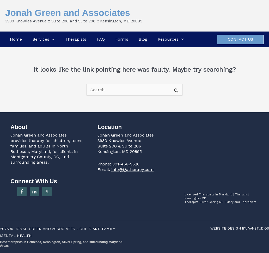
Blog (143, 39)
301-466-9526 (125, 164)
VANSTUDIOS (258, 228)
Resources (171, 39)
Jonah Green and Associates (67, 13)
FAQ (101, 39)
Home (15, 39)
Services (43, 39)
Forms (121, 39)
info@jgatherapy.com (132, 169)
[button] (51, 39)
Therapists (75, 39)
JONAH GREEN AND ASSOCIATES (45, 229)
